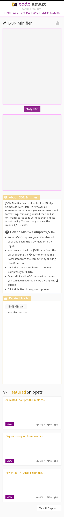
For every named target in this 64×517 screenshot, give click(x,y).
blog (15, 13)
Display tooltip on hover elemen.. (24, 436)
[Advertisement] (32, 349)
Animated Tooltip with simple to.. (25, 400)
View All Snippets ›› (49, 508)
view (9, 424)
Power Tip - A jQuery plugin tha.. (24, 472)
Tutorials (24, 13)
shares (8, 13)
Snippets (36, 13)
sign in (45, 13)
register (55, 13)
